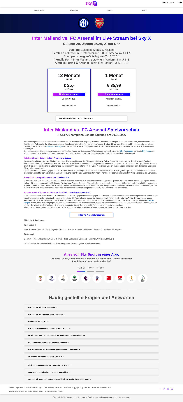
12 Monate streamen (69, 95)
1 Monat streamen (114, 95)
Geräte (144, 10)
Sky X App (146, 152)
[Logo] (91, 3)
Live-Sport (74, 10)
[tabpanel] (91, 281)
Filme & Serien (39, 10)
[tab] (81, 271)
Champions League (54, 148)
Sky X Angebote (126, 152)
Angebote (109, 10)
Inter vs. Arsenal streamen (91, 216)
